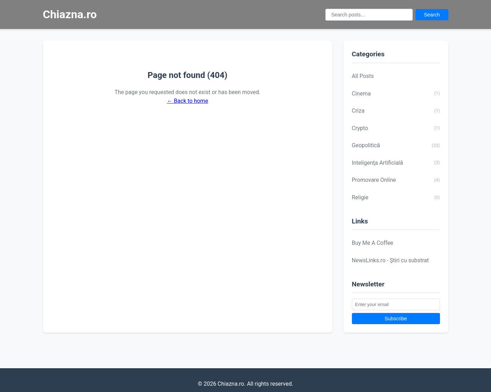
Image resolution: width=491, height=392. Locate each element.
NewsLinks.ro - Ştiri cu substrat (390, 260)
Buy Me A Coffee (372, 243)
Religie (396, 197)
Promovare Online (396, 180)
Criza (396, 110)
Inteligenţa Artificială (396, 162)
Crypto (396, 127)
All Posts (363, 76)
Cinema (396, 93)
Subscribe (396, 318)
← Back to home (187, 101)
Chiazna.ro (70, 14)
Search (432, 14)
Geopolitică (396, 145)
